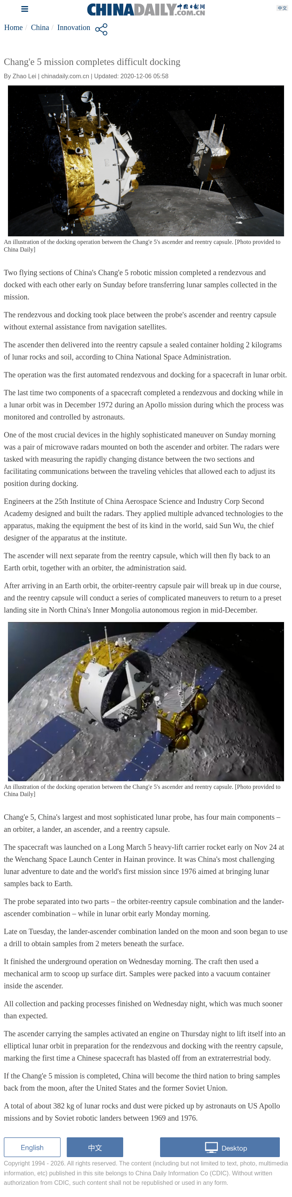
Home (13, 27)
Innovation (73, 27)
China (40, 27)
